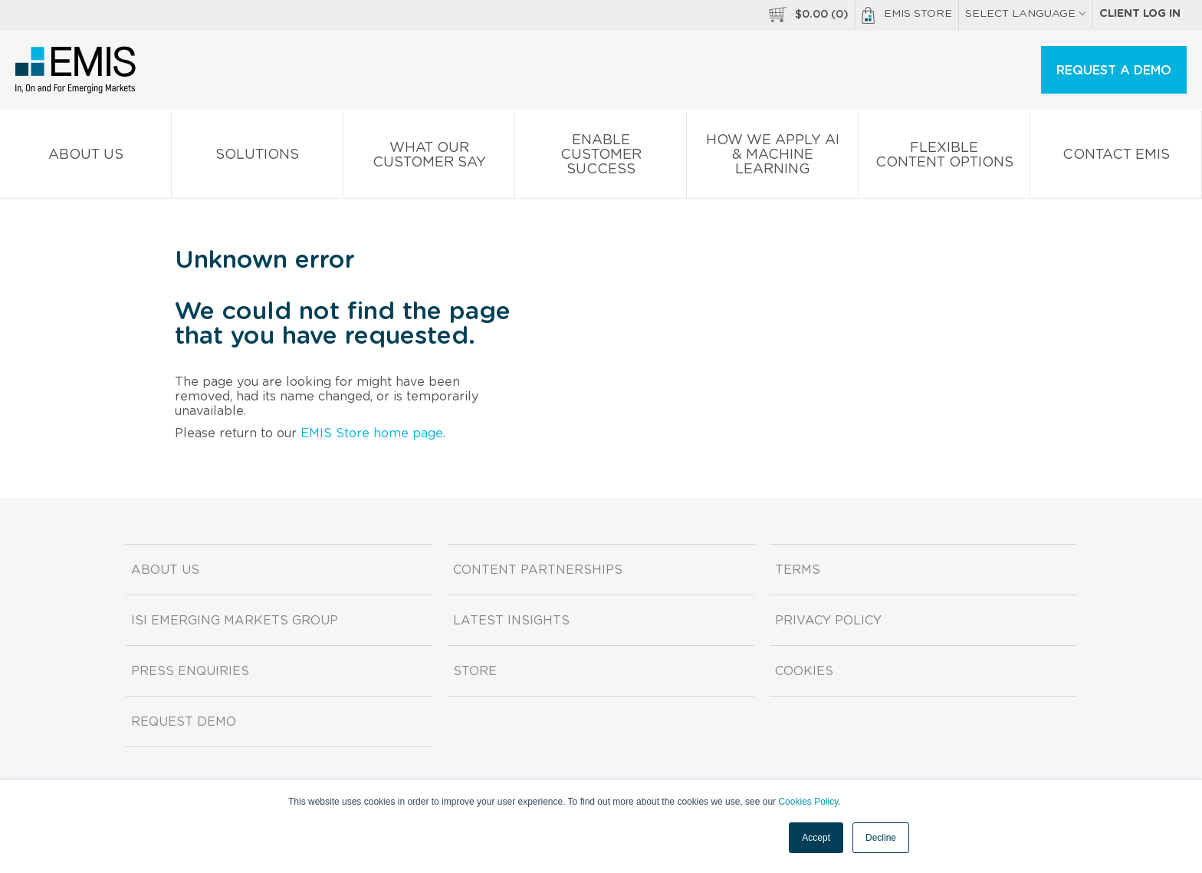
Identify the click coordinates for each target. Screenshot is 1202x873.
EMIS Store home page (371, 433)
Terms (797, 570)
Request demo (183, 722)
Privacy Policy (828, 620)
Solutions (257, 157)
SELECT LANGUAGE (1025, 13)
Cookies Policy (808, 801)
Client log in (1140, 13)
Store (475, 671)
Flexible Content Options (944, 158)
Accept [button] (816, 837)
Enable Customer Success (600, 157)
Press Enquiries (190, 671)
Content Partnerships (537, 570)
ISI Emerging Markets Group (234, 620)
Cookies (804, 671)
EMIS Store (907, 15)
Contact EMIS (1116, 157)
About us (85, 157)
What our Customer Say (429, 158)
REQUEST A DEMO (1113, 70)
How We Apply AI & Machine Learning (772, 157)
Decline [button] (880, 837)
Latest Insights (511, 620)
